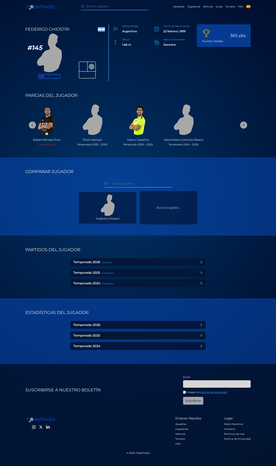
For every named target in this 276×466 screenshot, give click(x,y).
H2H (240, 6)
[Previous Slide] (32, 125)
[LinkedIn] (48, 427)
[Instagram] (34, 427)
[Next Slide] (243, 125)
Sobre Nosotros (233, 424)
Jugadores (193, 6)
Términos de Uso (234, 433)
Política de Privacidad (213, 392)
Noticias (208, 6)
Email (186, 377)
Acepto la (207, 392)
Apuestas (178, 6)
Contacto (229, 429)
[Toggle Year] (201, 262)
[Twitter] (41, 427)
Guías (219, 6)
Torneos (230, 6)
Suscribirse (193, 400)
